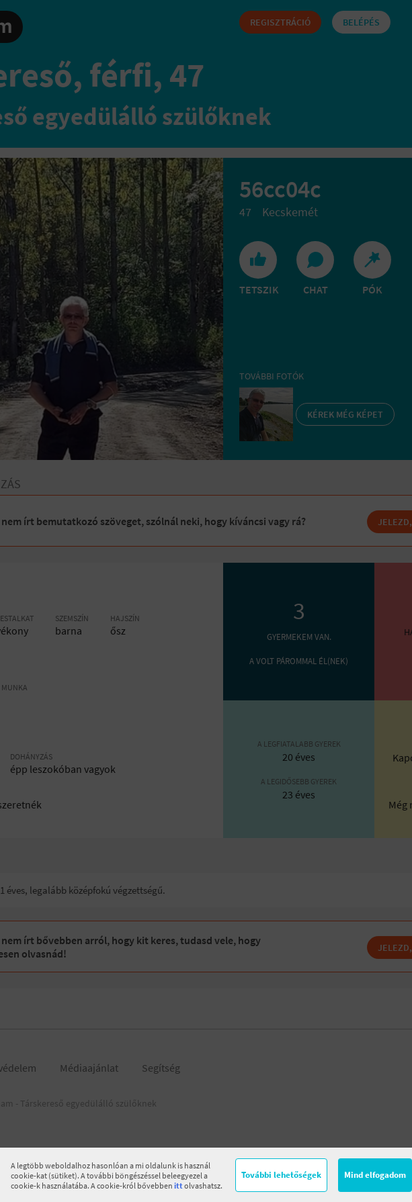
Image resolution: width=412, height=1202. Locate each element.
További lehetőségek (281, 1175)
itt (178, 1186)
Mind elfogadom (375, 1175)
